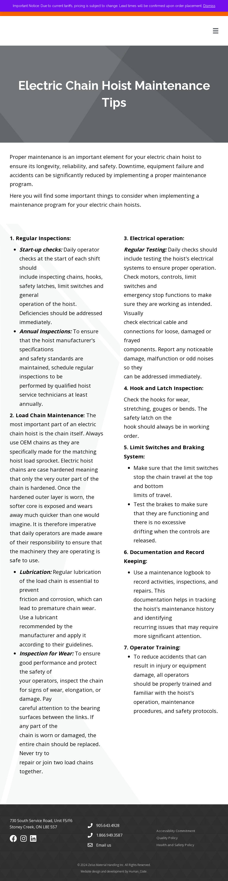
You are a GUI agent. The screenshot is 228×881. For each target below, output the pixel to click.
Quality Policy (167, 838)
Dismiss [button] (209, 6)
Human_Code (138, 871)
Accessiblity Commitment (176, 831)
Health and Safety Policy (175, 845)
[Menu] (210, 31)
